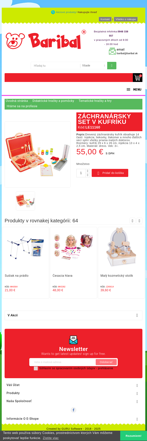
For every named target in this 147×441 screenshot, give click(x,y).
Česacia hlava (63, 275)
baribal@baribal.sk (127, 53)
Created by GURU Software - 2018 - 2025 (74, 428)
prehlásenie (105, 368)
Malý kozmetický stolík (116, 275)
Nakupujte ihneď (87, 12)
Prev (133, 221)
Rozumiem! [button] (134, 435)
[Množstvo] (81, 173)
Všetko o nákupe (126, 19)
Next (139, 221)
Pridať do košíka (110, 173)
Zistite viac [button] (51, 438)
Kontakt (105, 19)
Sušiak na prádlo (17, 275)
